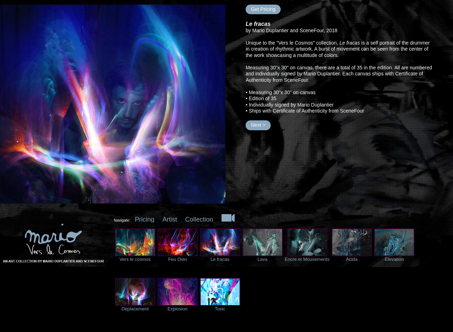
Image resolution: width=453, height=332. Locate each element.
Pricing (144, 219)
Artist (169, 219)
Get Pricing (263, 9)
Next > (258, 125)
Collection (199, 219)
